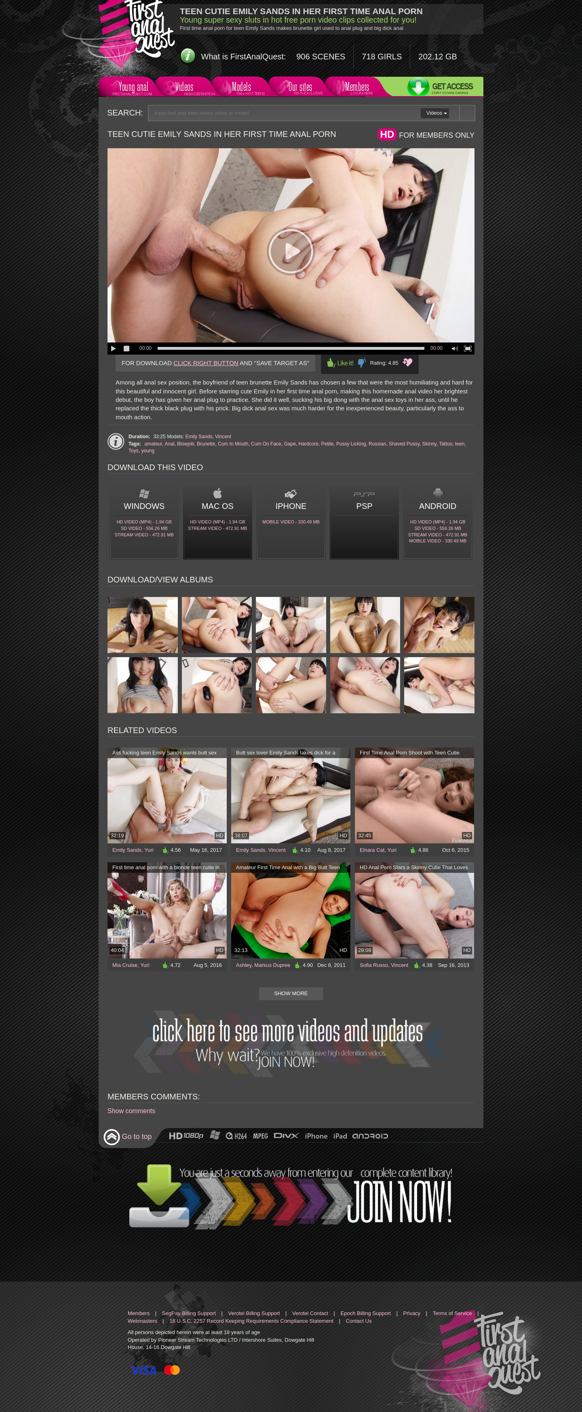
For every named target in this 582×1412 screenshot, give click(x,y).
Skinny (429, 444)
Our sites (299, 88)
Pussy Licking (351, 444)
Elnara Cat (372, 850)
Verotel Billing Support (254, 1313)
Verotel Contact (310, 1313)
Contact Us (358, 1321)
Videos (186, 88)
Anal (170, 444)
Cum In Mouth (233, 444)
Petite (327, 444)
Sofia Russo (374, 965)
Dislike (362, 362)
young (147, 451)
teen (459, 444)
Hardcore (308, 444)
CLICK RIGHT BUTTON (205, 362)
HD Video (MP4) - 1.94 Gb (144, 521)
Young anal (133, 88)
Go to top (127, 1137)
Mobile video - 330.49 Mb (291, 521)
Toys (134, 451)
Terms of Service (452, 1313)
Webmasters (142, 1321)
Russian (377, 444)
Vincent (223, 436)
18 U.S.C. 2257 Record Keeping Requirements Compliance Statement (251, 1321)
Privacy (412, 1313)
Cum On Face (266, 444)
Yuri (148, 850)
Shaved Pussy (404, 444)
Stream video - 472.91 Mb (144, 534)
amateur (153, 444)
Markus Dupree (272, 965)
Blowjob (185, 444)
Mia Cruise (124, 965)
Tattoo (445, 444)
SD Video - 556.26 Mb (144, 528)
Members (356, 88)
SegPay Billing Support (189, 1313)
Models (243, 88)
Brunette (206, 444)
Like (340, 362)
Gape (289, 444)
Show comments (131, 1110)
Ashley (243, 965)
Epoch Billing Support (366, 1313)
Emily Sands (199, 436)
